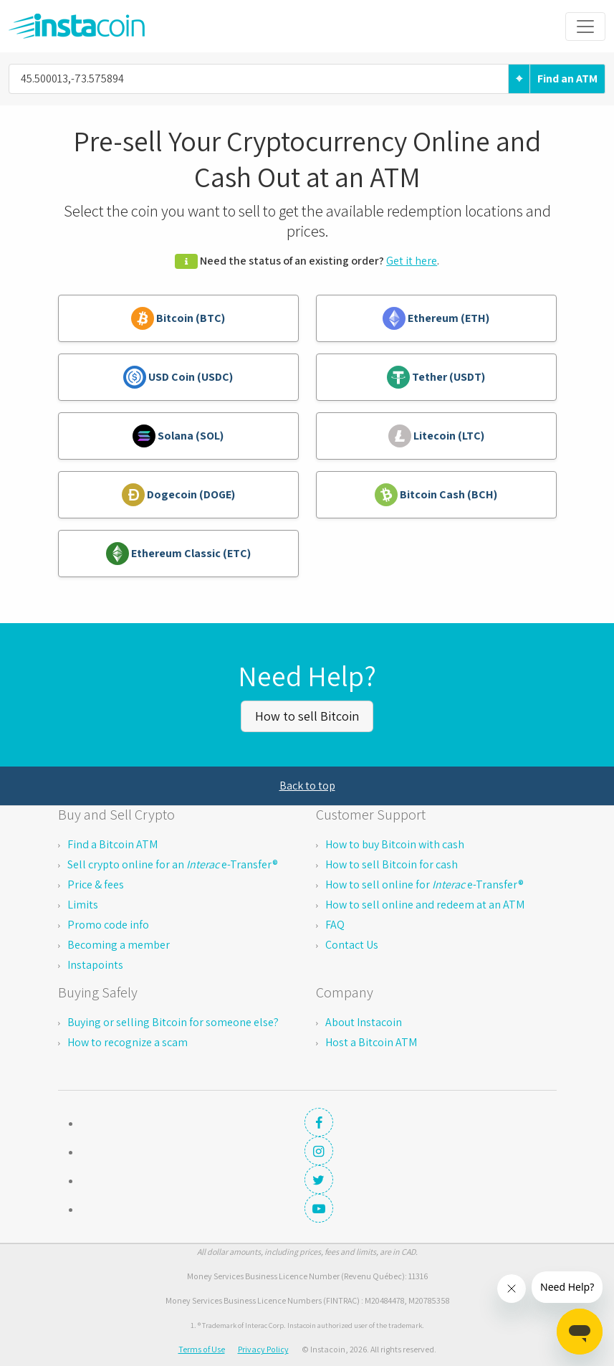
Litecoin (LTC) (436, 435)
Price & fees (95, 884)
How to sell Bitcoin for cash (391, 864)
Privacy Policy (263, 1349)
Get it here (411, 260)
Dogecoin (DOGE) (178, 494)
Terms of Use (201, 1349)
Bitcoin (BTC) (178, 318)
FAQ (335, 924)
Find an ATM (567, 78)
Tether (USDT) (436, 377)
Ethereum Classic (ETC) (178, 553)
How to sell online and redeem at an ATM (424, 904)
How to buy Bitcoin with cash (394, 844)
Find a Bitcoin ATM (112, 844)
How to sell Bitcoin (307, 716)
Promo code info (108, 924)
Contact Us (351, 944)
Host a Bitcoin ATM (371, 1042)
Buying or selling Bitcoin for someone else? (173, 1022)
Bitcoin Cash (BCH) (436, 494)
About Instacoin (363, 1022)
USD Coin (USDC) (178, 377)
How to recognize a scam (127, 1042)
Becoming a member (118, 944)
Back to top (307, 785)
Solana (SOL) (178, 435)
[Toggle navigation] (585, 26)
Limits (82, 904)
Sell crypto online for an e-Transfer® (172, 864)
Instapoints (95, 964)
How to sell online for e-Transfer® (424, 884)
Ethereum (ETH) (436, 318)
